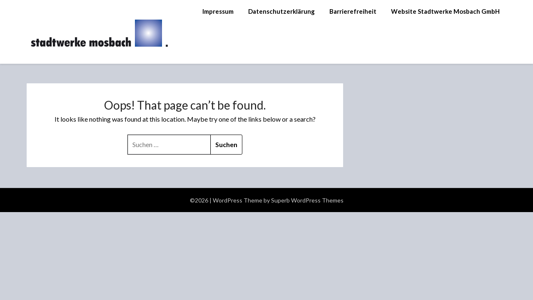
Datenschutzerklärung (281, 11)
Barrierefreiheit (352, 11)
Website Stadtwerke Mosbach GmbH (445, 11)
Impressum (218, 11)
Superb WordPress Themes (307, 200)
